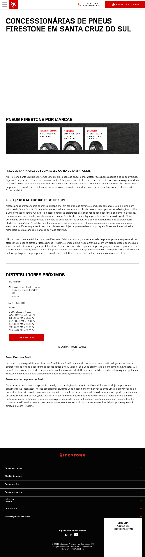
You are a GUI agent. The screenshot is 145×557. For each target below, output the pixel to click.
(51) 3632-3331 (18, 303)
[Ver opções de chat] (136, 546)
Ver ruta (15, 296)
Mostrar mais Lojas (72, 347)
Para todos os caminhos (48, 135)
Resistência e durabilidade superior (95, 136)
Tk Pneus (15, 282)
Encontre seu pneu (125, 4)
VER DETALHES (26, 338)
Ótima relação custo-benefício (72, 136)
